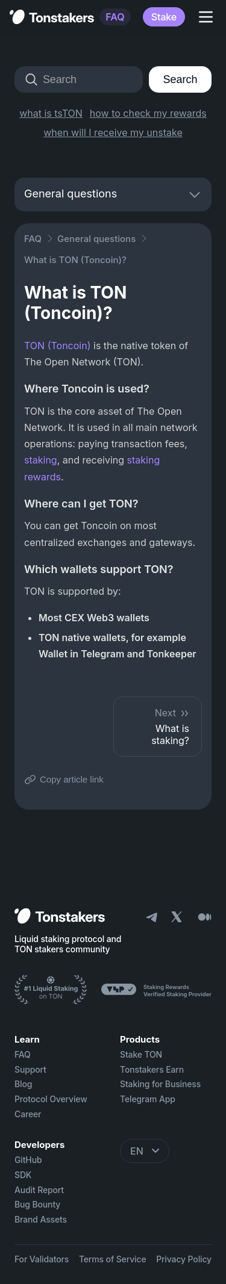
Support (30, 1070)
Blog (23, 1084)
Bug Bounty (37, 1204)
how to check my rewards (148, 113)
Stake (164, 17)
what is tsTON (51, 113)
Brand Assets (40, 1219)
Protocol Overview (50, 1099)
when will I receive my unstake (112, 132)
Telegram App (147, 1099)
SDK (22, 1175)
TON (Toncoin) (57, 346)
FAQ (114, 17)
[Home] (59, 917)
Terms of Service (112, 1259)
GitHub (28, 1160)
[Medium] (204, 917)
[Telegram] (151, 917)
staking (40, 460)
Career (27, 1114)
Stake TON (141, 1054)
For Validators (41, 1259)
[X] (178, 918)
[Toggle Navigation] (205, 17)
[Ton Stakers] (50, 990)
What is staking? (158, 726)
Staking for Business (160, 1084)
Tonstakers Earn (152, 1070)
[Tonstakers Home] (52, 17)
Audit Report (39, 1190)
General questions (96, 238)
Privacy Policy (184, 1259)
